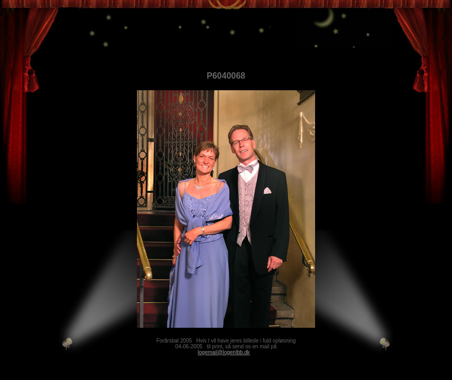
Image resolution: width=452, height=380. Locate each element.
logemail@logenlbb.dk (224, 352)
